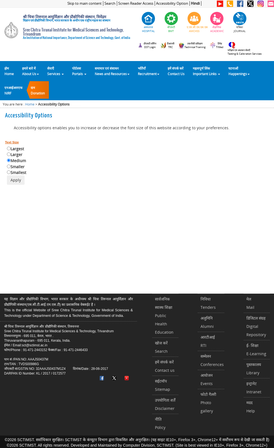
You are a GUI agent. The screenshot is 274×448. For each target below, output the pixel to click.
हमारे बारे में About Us (30, 71)
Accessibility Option (172, 3)
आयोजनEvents (207, 379)
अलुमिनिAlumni (207, 322)
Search (109, 3)
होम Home (9, 71)
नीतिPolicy (160, 423)
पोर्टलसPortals (79, 71)
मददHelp (250, 406)
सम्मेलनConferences (212, 360)
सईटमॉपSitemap (162, 385)
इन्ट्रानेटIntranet (253, 387)
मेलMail (250, 303)
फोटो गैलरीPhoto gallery (208, 402)
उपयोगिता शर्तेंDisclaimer (165, 404)
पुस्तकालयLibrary (253, 368)
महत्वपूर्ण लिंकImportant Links (206, 71)
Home (30, 104)
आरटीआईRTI (208, 341)
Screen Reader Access (135, 3)
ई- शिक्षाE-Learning (256, 349)
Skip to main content (84, 3)
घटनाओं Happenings (239, 71)
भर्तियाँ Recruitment (148, 71)
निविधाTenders (208, 303)
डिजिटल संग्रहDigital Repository (256, 326)
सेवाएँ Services (55, 71)
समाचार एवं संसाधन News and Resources (112, 71)
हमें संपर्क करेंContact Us (176, 71)
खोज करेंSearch (161, 347)
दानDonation (38, 90)
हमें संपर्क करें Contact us (165, 366)
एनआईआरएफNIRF (13, 90)
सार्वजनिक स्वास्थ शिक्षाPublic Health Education (164, 315)
